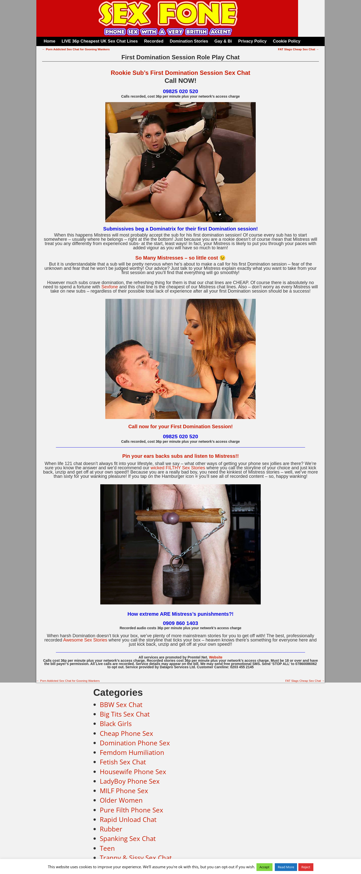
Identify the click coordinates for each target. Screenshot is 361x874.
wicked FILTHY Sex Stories (178, 467)
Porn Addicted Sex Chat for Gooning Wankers (76, 49)
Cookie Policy (287, 41)
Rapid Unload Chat (128, 819)
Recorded (153, 41)
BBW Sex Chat (121, 704)
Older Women (121, 800)
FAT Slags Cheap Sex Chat (298, 49)
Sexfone (109, 286)
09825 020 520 (180, 91)
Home (49, 41)
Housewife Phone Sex (133, 771)
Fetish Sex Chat (123, 762)
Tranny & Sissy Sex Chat (136, 857)
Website (215, 657)
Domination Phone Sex (135, 743)
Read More (286, 867)
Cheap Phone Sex (126, 733)
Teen (107, 848)
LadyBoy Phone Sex (130, 781)
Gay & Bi (223, 41)
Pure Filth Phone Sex (131, 810)
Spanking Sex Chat (128, 838)
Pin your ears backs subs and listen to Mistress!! (180, 456)
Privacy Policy (252, 41)
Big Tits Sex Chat (125, 714)
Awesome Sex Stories (85, 639)
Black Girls (116, 723)
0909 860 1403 (180, 623)
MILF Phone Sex (124, 790)
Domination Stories (189, 41)
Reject (305, 867)
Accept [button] (264, 867)
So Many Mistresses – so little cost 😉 (180, 258)
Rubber (111, 829)
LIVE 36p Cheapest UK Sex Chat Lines (100, 41)
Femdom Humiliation (132, 752)
